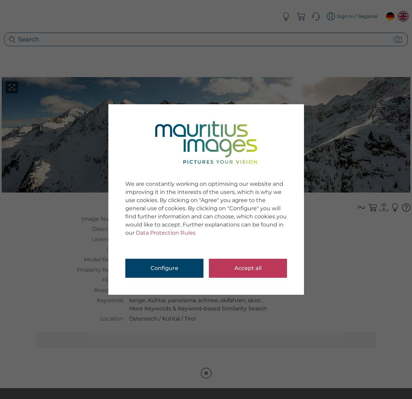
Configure (164, 268)
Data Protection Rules (166, 233)
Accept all (248, 268)
